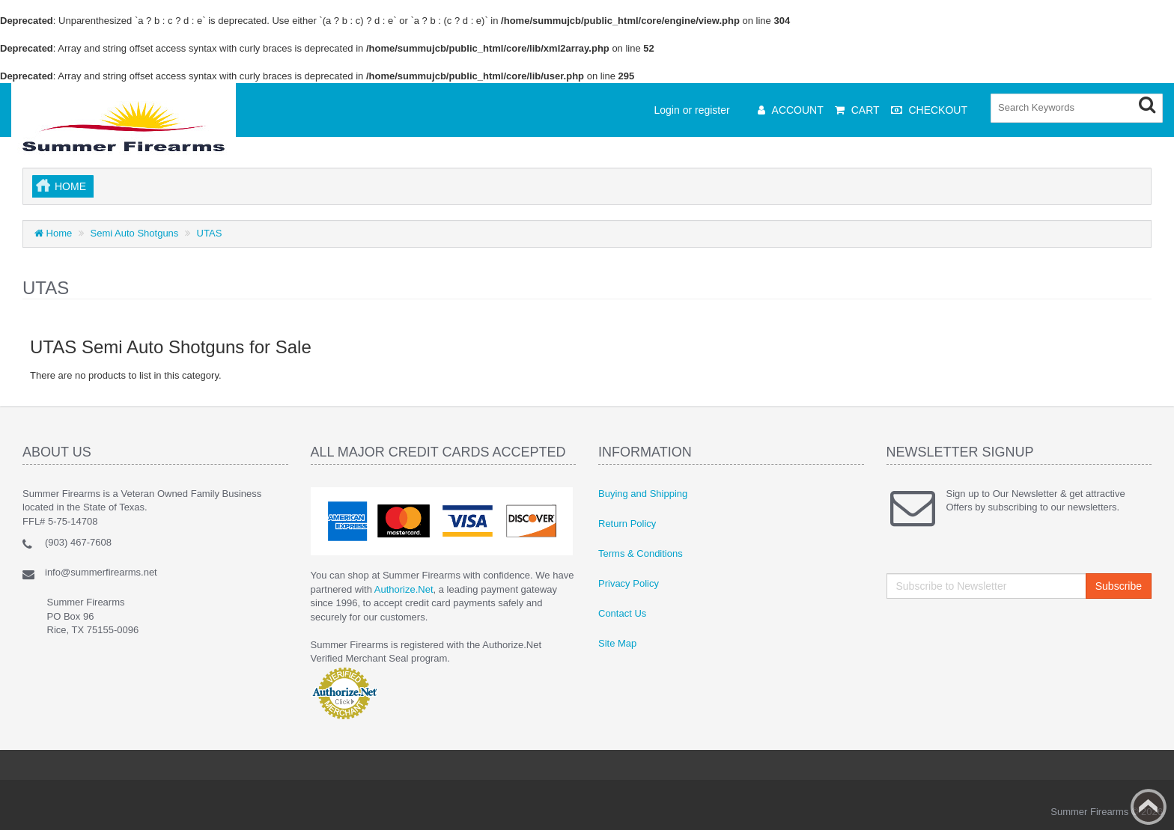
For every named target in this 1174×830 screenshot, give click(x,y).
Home (70, 186)
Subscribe (1118, 586)
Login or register (692, 110)
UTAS (209, 233)
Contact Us (622, 613)
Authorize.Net (404, 589)
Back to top (1148, 807)
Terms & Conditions (640, 553)
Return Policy (627, 523)
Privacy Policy (628, 583)
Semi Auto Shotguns (135, 233)
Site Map (617, 643)
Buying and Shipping (642, 493)
